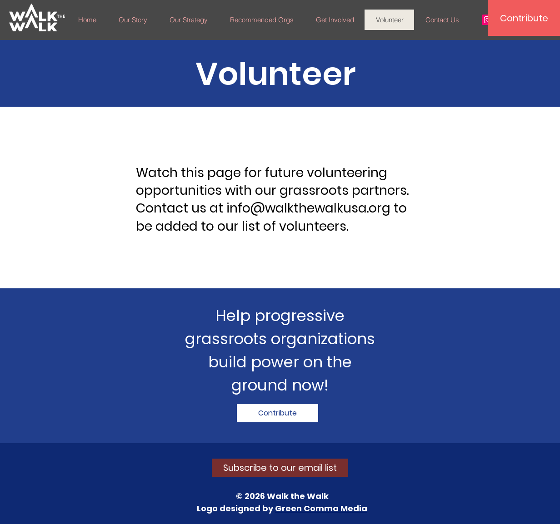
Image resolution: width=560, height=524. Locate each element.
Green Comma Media (321, 508)
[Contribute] (524, 18)
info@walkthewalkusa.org (308, 208)
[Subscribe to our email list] (280, 468)
